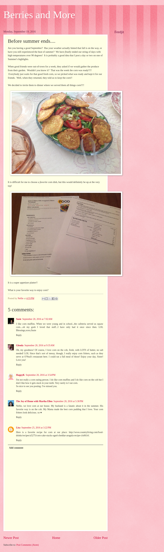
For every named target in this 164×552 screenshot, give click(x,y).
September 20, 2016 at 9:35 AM (39, 345)
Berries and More (39, 14)
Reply (19, 335)
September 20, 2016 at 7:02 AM (37, 319)
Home (56, 538)
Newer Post (11, 538)
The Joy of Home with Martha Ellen (34, 401)
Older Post (101, 538)
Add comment (16, 448)
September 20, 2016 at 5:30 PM (68, 401)
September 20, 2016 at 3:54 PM (41, 375)
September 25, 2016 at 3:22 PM (36, 427)
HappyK (20, 375)
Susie (18, 319)
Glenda (19, 345)
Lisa (18, 427)
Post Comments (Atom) (27, 545)
